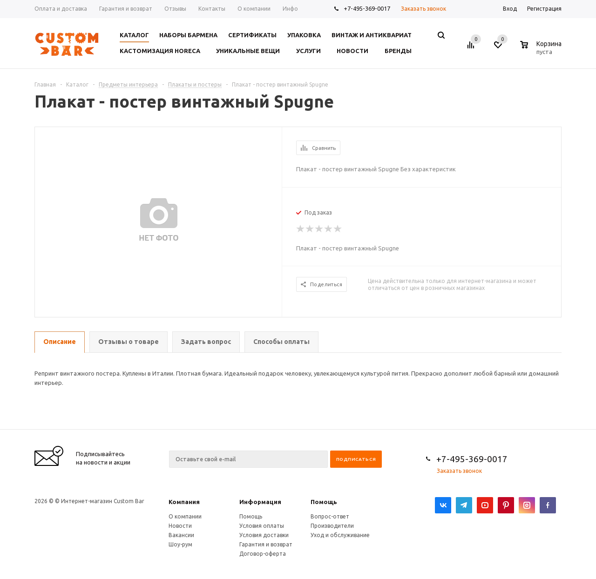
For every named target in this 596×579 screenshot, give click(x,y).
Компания (184, 501)
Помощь (324, 501)
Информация (260, 501)
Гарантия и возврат (265, 544)
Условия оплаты (261, 526)
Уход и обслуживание (340, 535)
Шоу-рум (180, 544)
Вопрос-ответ (330, 516)
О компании (185, 516)
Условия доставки (264, 535)
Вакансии (181, 535)
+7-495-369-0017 (367, 8)
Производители (332, 526)
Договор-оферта (262, 554)
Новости (180, 526)
